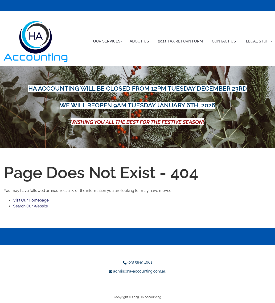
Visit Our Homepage (31, 200)
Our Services (106, 41)
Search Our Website (30, 206)
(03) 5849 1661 (139, 262)
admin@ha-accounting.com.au (139, 271)
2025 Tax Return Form (180, 41)
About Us (139, 41)
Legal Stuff (258, 41)
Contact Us (224, 41)
